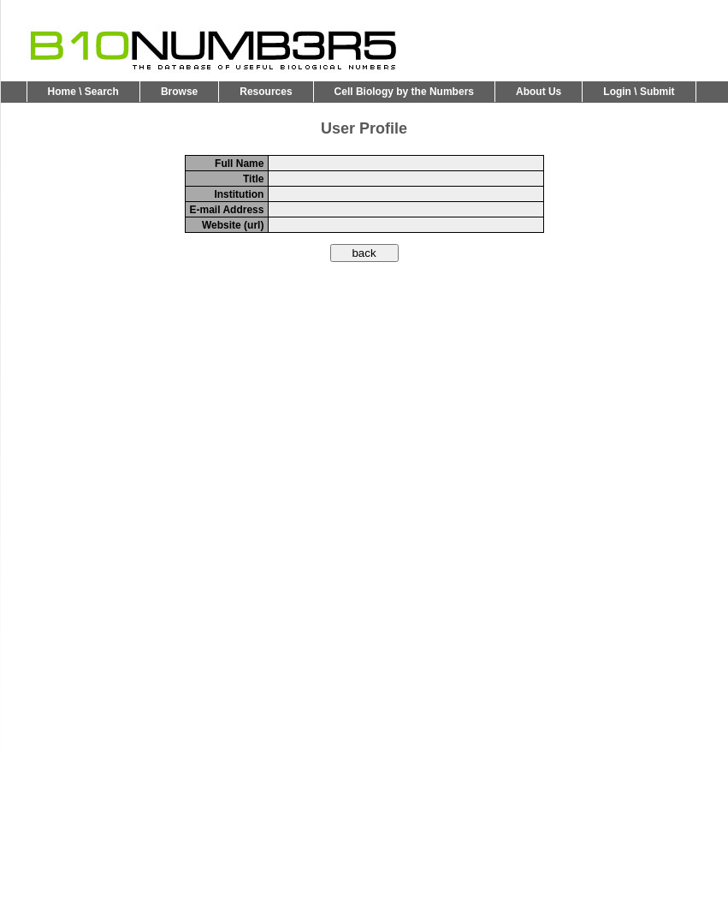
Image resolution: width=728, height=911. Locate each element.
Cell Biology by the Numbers (404, 92)
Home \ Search (83, 92)
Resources (266, 92)
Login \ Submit (638, 92)
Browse (179, 92)
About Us (538, 92)
